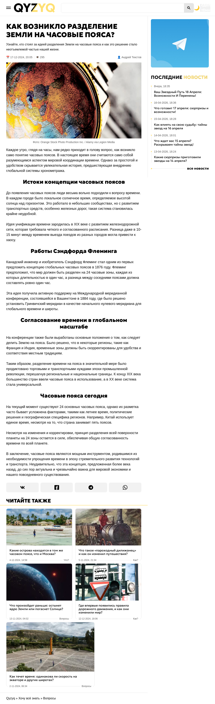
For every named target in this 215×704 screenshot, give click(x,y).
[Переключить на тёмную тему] (180, 8)
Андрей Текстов (131, 57)
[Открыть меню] (8, 8)
